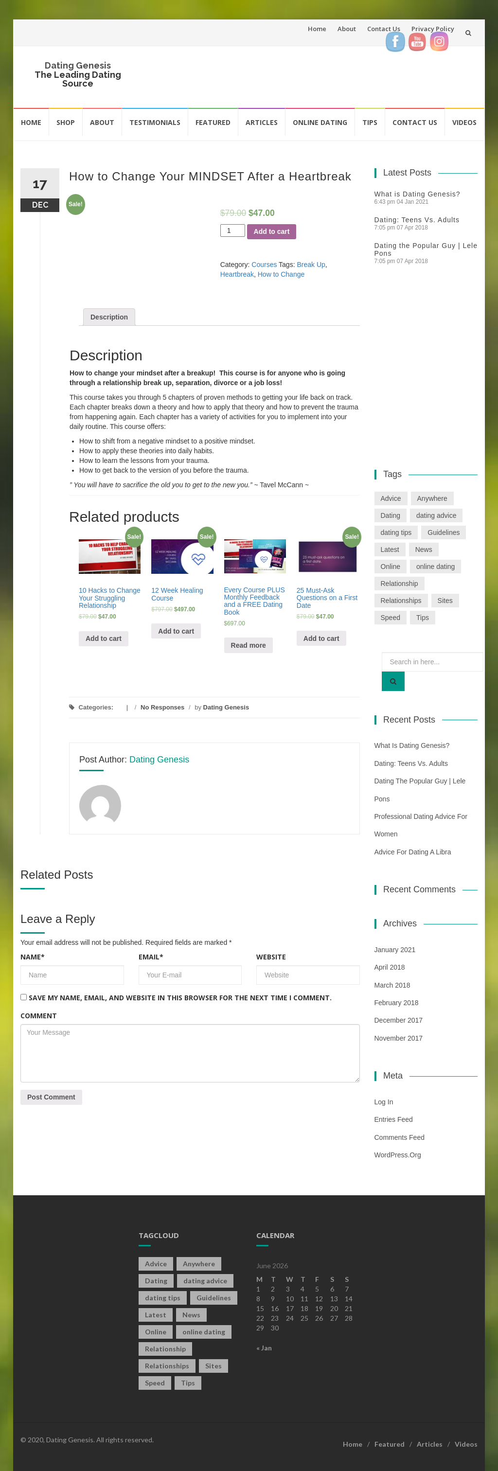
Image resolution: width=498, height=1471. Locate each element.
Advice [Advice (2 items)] (391, 498)
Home (317, 28)
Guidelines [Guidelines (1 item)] (443, 532)
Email (151, 956)
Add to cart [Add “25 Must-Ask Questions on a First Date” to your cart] (321, 638)
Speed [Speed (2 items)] (390, 617)
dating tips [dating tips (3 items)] (396, 532)
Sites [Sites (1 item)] (445, 600)
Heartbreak (237, 274)
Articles (262, 122)
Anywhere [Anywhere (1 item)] (432, 498)
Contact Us (383, 28)
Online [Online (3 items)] (390, 566)
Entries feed (393, 1119)
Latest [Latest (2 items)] (390, 549)
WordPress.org (397, 1155)
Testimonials (154, 122)
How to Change (281, 274)
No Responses (162, 707)
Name (32, 956)
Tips (369, 122)
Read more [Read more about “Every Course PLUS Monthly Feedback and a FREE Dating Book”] (248, 645)
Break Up (311, 264)
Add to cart (272, 231)
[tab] (109, 317)
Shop (65, 122)
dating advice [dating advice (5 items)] (436, 515)
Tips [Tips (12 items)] (422, 617)
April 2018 (389, 967)
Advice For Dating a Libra (412, 852)
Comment (38, 1015)
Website (271, 956)
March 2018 (392, 985)
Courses (264, 264)
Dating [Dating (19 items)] (390, 515)
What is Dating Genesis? (417, 194)
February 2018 (396, 1003)
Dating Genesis (78, 65)
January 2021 (395, 950)
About (347, 28)
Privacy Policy (432, 28)
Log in (383, 1102)
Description (109, 317)
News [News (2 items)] (423, 549)
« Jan (264, 1348)
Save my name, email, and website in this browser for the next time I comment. (180, 997)
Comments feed (399, 1137)
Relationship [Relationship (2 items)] (399, 583)
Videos (464, 122)
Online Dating (320, 122)
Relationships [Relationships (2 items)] (401, 600)
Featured (213, 122)
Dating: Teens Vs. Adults (417, 220)
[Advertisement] (319, 75)
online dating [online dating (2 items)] (435, 566)
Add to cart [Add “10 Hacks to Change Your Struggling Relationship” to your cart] (104, 638)
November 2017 (398, 1038)
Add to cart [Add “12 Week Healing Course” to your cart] (176, 631)
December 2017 (398, 1020)
